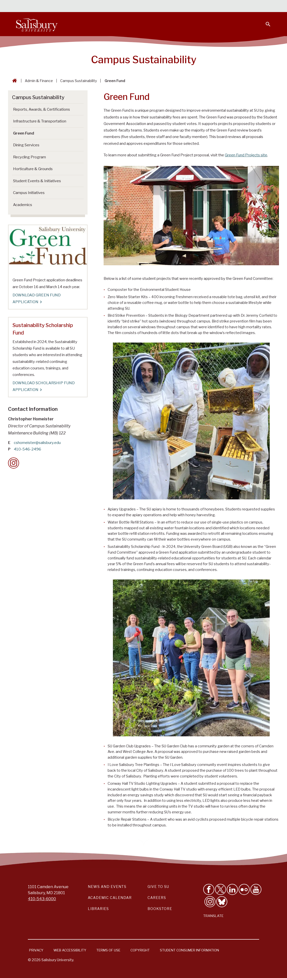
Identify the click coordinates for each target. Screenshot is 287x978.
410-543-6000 (42, 898)
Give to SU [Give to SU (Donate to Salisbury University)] (158, 886)
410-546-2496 (27, 449)
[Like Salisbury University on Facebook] (208, 889)
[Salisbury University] (36, 24)
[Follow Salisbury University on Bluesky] (221, 901)
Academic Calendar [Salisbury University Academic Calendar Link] (110, 897)
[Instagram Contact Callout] (13, 463)
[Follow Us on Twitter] (220, 889)
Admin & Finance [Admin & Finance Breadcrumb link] (39, 81)
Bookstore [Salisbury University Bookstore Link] (160, 908)
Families (215, 6)
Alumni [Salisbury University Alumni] (237, 6)
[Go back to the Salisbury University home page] (13, 80)
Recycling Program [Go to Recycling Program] (29, 157)
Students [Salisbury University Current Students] (156, 6)
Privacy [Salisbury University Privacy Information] (36, 950)
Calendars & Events (121, 6)
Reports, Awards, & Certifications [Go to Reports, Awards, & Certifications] (41, 109)
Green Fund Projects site (246, 155)
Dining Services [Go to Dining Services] (26, 145)
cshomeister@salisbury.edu (37, 442)
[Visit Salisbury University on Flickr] (244, 889)
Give (261, 6)
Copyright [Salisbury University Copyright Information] (140, 950)
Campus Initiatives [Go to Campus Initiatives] (29, 192)
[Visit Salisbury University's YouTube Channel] (255, 889)
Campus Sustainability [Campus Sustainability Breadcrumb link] (78, 81)
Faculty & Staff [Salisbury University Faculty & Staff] (186, 6)
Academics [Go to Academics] (22, 205)
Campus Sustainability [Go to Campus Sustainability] (38, 97)
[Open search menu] (265, 21)
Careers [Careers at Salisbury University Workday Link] (157, 897)
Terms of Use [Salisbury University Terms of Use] (108, 950)
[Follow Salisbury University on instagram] (210, 901)
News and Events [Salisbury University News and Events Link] (107, 886)
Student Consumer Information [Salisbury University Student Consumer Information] (189, 950)
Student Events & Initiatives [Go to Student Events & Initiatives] (37, 181)
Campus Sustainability (143, 59)
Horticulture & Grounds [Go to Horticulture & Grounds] (33, 169)
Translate (213, 916)
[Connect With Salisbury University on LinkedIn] (232, 889)
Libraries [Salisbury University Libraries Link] (98, 908)
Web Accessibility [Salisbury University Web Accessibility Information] (69, 950)
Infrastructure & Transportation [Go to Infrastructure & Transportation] (39, 121)
